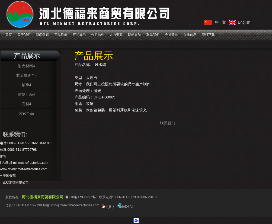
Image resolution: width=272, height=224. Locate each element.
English (244, 22)
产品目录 (60, 35)
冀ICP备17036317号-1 (81, 197)
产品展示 (79, 35)
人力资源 (116, 35)
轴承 (25, 85)
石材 (25, 104)
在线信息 (189, 35)
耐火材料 (25, 66)
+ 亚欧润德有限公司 (14, 182)
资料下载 (208, 35)
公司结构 (97, 35)
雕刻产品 (25, 94)
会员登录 (171, 35)
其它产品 (26, 113)
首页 (8, 35)
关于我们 (23, 35)
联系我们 (152, 35)
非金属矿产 (25, 75)
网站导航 (134, 35)
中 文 (220, 22)
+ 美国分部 (8, 176)
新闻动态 (42, 35)
